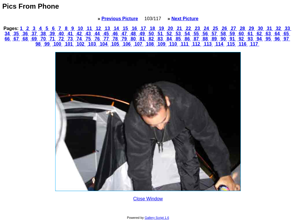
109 (161, 44)
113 (208, 44)
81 (142, 38)
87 (196, 38)
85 (178, 38)
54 (187, 33)
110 (173, 44)
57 (214, 33)
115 (231, 44)
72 (61, 38)
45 (106, 33)
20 (170, 28)
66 (8, 38)
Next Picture (184, 18)
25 (215, 28)
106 (127, 44)
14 (116, 28)
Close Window (148, 198)
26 (224, 28)
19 (161, 28)
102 (80, 44)
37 (34, 33)
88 (205, 38)
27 (233, 28)
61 (250, 33)
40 (61, 33)
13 (107, 28)
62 (259, 33)
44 (97, 33)
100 (57, 44)
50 (151, 33)
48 (133, 33)
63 (268, 33)
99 (47, 44)
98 (39, 44)
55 (196, 33)
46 (115, 33)
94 (259, 38)
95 (268, 38)
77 (106, 38)
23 (197, 28)
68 (25, 38)
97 (286, 38)
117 (254, 44)
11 (89, 28)
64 (277, 33)
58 (223, 33)
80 (133, 38)
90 (223, 38)
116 (242, 44)
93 (250, 38)
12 (98, 28)
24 (206, 28)
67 (16, 38)
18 (152, 28)
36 (25, 33)
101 (69, 44)
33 (287, 28)
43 (88, 33)
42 (79, 33)
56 (205, 33)
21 (179, 28)
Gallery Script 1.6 (157, 217)
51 (160, 33)
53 (178, 33)
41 (70, 33)
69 (34, 38)
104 (104, 44)
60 (241, 33)
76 (97, 38)
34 (8, 33)
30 (260, 28)
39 (52, 33)
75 (88, 38)
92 (241, 38)
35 (16, 33)
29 (251, 28)
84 (169, 38)
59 (232, 33)
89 (214, 38)
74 (79, 38)
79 (124, 38)
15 (125, 28)
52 (169, 33)
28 (242, 28)
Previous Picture (119, 18)
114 (219, 44)
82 (151, 38)
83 (160, 38)
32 (278, 28)
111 (185, 44)
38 (43, 33)
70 (43, 38)
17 (143, 28)
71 (52, 38)
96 (277, 38)
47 (124, 33)
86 (187, 38)
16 (134, 28)
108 (150, 44)
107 (138, 44)
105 (115, 44)
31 (269, 28)
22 (188, 28)
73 (70, 38)
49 (142, 33)
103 (92, 44)
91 (232, 38)
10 (80, 28)
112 (196, 44)
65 (286, 33)
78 (115, 38)
